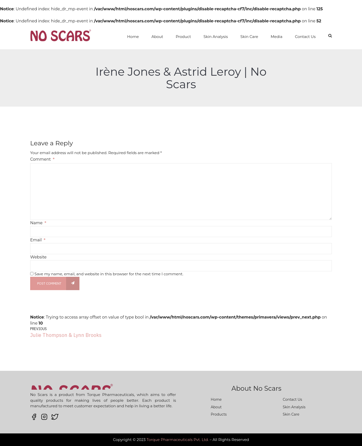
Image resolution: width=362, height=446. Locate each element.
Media (276, 36)
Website (38, 257)
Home (133, 36)
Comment (42, 159)
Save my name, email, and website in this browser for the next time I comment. (108, 274)
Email (38, 240)
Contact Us (305, 36)
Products (219, 414)
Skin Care (249, 36)
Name (38, 222)
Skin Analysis (216, 36)
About (157, 36)
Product (183, 36)
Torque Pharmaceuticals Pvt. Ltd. (178, 439)
